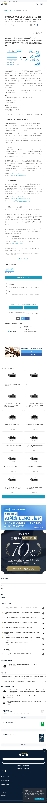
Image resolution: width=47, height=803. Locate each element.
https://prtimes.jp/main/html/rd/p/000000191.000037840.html (18, 201)
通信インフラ (8, 10)
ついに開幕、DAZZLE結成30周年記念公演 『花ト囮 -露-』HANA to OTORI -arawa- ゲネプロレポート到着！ (26, 702)
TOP (4, 10)
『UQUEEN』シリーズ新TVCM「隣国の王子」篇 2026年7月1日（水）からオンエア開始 (20, 617)
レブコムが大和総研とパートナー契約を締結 (12, 446)
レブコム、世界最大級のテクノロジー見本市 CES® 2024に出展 (34, 446)
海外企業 (3, 597)
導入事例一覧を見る (12, 665)
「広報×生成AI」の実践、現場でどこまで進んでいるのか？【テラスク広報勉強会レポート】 (18, 681)
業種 (2, 582)
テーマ (2, 585)
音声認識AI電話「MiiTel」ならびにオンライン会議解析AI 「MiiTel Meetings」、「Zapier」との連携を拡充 (12, 405)
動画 (2, 594)
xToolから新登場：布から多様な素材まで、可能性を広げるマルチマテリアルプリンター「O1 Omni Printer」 (21, 648)
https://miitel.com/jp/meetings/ (17, 196)
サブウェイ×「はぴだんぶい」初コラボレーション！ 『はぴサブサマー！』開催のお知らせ (20, 607)
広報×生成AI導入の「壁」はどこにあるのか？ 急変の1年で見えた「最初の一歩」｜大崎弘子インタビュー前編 (22, 676)
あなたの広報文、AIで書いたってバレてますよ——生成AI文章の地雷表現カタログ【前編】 (18, 678)
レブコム (14, 10)
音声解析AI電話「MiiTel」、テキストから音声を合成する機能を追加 (34, 425)
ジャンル (3, 588)
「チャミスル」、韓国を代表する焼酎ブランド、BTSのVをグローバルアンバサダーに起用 (20, 622)
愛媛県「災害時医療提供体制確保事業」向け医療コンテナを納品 (16, 642)
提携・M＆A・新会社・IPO (12, 284)
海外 (41, 4)
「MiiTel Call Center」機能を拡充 (11, 466)
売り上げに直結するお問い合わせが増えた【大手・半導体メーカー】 (23, 664)
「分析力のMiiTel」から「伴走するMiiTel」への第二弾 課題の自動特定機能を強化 (12, 426)
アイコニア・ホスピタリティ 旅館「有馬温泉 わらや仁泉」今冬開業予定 (17, 653)
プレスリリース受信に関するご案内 (32, 313)
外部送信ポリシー (4, 795)
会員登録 (23, 759)
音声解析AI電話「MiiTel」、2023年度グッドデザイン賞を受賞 (34, 487)
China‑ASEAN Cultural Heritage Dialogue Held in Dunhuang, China (22, 695)
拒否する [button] (29, 798)
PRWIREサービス (5, 776)
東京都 (10, 291)
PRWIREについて (5, 780)
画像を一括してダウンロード (23, 277)
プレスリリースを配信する (23, 766)
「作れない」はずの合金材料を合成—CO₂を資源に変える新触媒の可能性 (18, 627)
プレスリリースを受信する (23, 768)
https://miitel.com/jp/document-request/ (19, 175)
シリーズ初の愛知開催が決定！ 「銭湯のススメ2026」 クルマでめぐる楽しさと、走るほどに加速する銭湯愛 (22, 638)
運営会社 (2, 798)
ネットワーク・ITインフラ (28, 287)
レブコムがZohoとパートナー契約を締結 (34, 467)
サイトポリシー (3, 792)
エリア (2, 591)
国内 (38, 4)
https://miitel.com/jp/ (15, 173)
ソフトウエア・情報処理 (20, 287)
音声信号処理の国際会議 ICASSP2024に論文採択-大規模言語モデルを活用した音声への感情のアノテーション (12, 384)
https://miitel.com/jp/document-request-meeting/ (21, 198)
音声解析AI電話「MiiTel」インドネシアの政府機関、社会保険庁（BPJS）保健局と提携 (12, 488)
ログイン (31, 308)
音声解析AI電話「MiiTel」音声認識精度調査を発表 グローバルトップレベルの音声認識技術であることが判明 (34, 405)
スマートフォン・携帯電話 (12, 287)
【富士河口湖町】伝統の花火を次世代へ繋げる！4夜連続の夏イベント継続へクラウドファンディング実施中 (22, 633)
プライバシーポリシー (33, 790)
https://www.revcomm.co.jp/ (18, 243)
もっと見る (23, 497)
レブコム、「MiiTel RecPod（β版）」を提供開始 (34, 383)
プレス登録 (16, 308)
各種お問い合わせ (5, 784)
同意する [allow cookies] (39, 798)
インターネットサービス (36, 287)
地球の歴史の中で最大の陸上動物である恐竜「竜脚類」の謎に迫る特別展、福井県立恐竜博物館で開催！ (22, 613)
